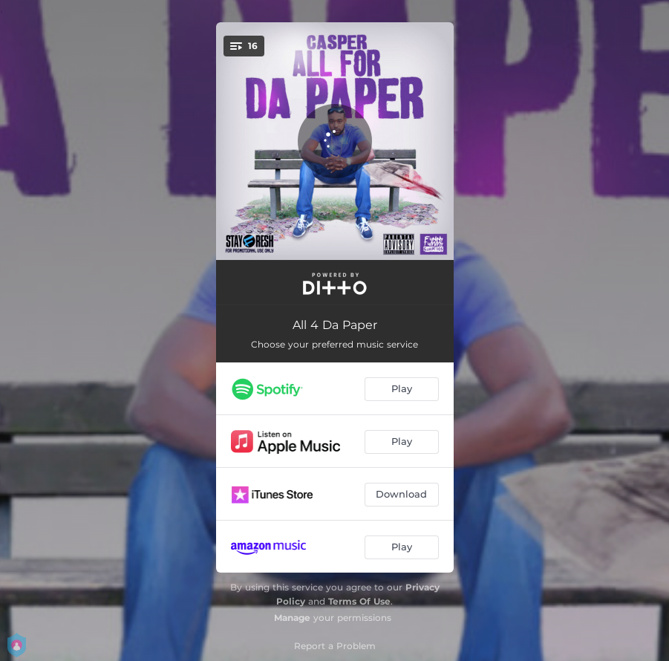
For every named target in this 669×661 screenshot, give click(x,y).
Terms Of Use (359, 601)
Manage (292, 617)
